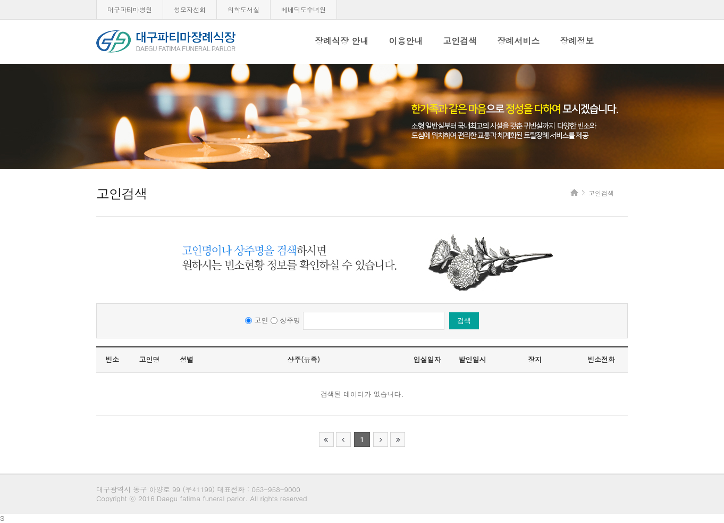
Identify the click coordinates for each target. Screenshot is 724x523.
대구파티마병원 (129, 9)
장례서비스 (518, 41)
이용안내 (406, 41)
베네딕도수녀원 (303, 9)
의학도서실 (243, 9)
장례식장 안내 (341, 41)
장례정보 (577, 41)
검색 (464, 321)
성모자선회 (190, 9)
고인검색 (460, 41)
